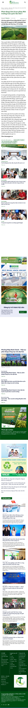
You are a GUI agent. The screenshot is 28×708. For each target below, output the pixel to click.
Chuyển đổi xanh (4, 161)
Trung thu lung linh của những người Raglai (12, 222)
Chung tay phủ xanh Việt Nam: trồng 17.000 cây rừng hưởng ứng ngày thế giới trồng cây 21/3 (13, 613)
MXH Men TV (3, 684)
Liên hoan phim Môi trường (9, 143)
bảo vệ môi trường (19, 140)
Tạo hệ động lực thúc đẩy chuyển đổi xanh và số (12, 163)
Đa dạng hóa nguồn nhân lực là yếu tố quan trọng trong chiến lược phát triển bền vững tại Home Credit (13, 183)
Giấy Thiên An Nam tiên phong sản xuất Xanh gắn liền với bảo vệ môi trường (14, 487)
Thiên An (7, 18)
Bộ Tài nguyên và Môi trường (9, 141)
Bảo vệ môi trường (5, 397)
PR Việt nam (3, 681)
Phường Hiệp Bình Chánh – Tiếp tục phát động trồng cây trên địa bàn (12, 373)
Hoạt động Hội (4, 371)
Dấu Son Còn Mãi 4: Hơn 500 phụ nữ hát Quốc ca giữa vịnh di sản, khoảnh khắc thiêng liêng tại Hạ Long (13, 516)
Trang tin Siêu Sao (4, 682)
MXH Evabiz (3, 679)
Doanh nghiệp (4, 180)
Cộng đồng (5, 513)
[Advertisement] (14, 241)
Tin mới (2, 221)
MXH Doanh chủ (4, 677)
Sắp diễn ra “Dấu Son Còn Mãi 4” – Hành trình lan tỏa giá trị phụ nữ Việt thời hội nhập (13, 588)
